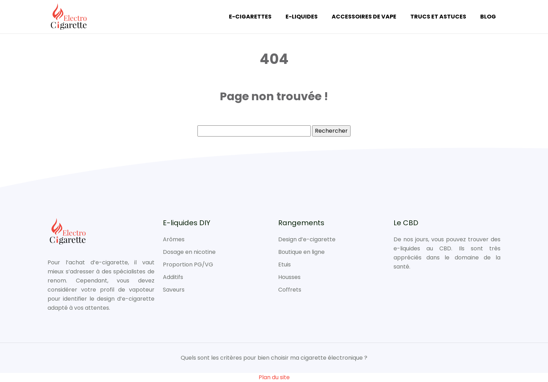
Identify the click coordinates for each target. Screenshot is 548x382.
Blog (488, 17)
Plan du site (274, 377)
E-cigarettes (250, 17)
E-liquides (302, 17)
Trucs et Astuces (438, 17)
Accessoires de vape (364, 17)
